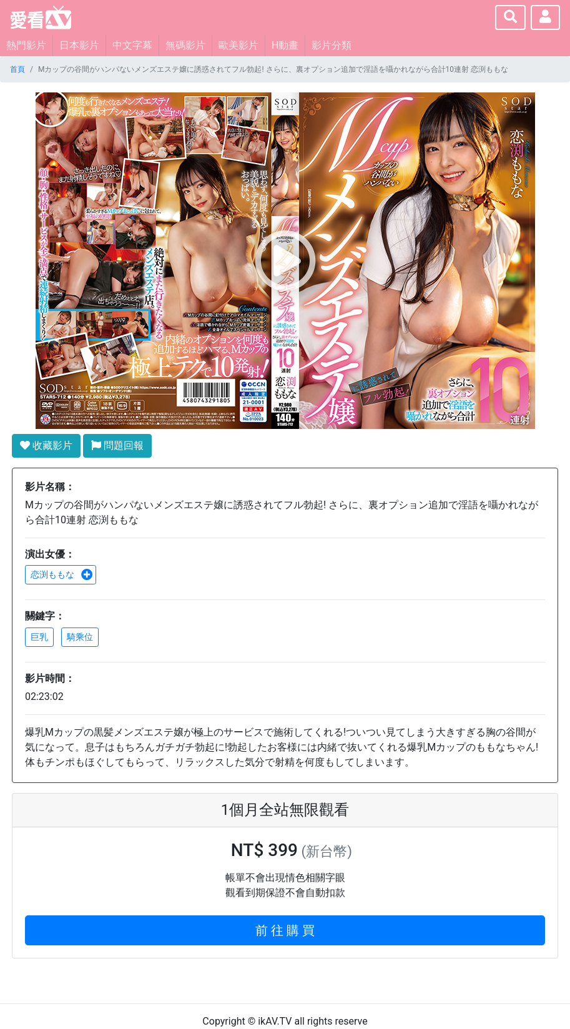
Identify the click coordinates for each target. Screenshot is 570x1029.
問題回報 (117, 445)
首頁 (17, 69)
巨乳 (39, 637)
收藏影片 (46, 445)
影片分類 (331, 45)
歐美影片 (238, 45)
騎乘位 (80, 637)
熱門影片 (26, 45)
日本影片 (79, 45)
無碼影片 (185, 45)
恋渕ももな (62, 574)
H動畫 (285, 45)
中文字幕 (132, 45)
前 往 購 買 (285, 930)
